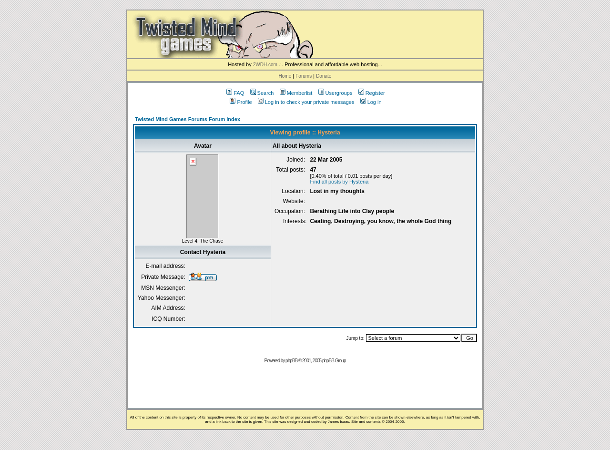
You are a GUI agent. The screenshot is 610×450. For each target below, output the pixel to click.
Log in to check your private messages (306, 102)
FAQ (235, 93)
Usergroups (335, 93)
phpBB (291, 360)
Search (262, 93)
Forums (303, 76)
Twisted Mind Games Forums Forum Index (187, 119)
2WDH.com (265, 64)
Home (285, 76)
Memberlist (296, 93)
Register (371, 93)
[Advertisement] (305, 389)
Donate (323, 76)
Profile (241, 102)
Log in (371, 102)
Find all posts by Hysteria (339, 181)
